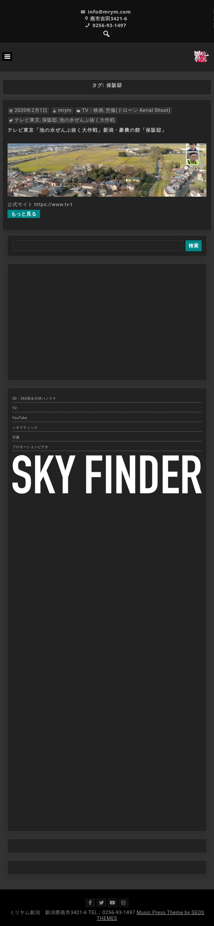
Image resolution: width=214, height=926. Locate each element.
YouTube (19, 418)
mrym (64, 110)
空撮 (16, 437)
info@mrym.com (105, 11)
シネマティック (25, 427)
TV (14, 408)
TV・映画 (93, 110)
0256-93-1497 (105, 25)
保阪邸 (49, 120)
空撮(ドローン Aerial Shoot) (138, 110)
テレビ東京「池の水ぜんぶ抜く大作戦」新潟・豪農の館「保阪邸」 (87, 130)
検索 (194, 245)
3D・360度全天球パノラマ (34, 398)
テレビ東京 (27, 120)
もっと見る (23, 214)
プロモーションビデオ (30, 447)
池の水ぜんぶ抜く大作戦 (87, 120)
